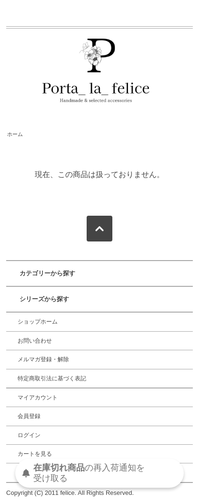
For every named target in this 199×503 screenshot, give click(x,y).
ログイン (29, 435)
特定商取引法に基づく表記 (52, 378)
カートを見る (35, 454)
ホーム (15, 134)
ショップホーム (38, 321)
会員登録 (29, 416)
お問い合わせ (35, 340)
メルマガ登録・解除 (43, 359)
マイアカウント (38, 397)
